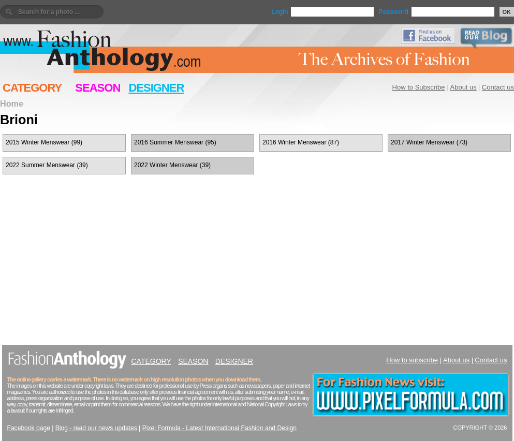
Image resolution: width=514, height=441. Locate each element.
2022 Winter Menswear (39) (172, 165)
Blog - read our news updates (96, 428)
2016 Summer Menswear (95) (175, 142)
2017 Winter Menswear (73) (429, 142)
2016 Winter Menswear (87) (300, 142)
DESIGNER (156, 87)
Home (11, 103)
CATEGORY (32, 87)
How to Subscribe (418, 87)
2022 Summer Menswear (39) (47, 165)
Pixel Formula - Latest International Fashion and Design (219, 428)
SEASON (97, 87)
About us (463, 87)
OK (507, 12)
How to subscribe (412, 360)
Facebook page (28, 428)
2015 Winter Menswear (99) (44, 142)
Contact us (498, 87)
